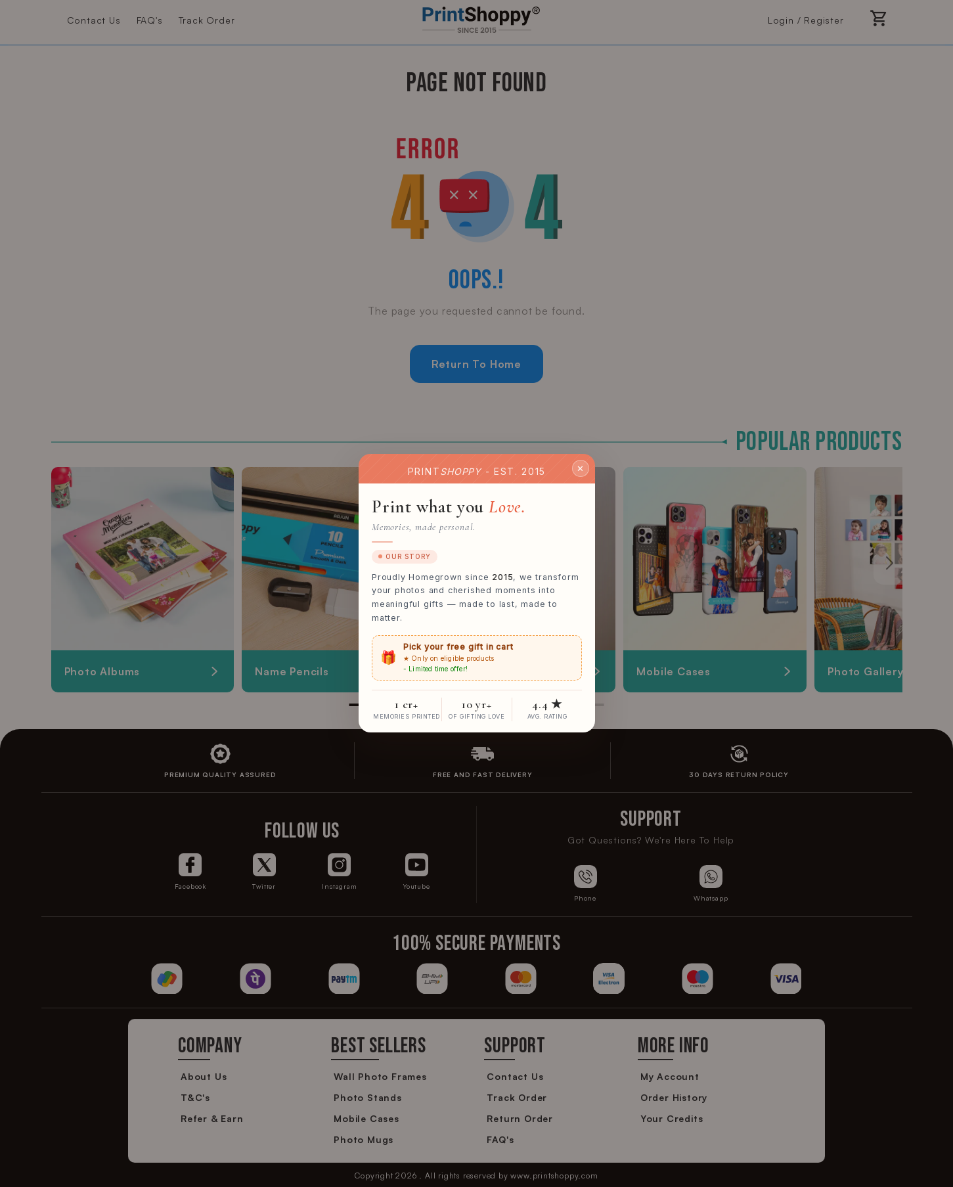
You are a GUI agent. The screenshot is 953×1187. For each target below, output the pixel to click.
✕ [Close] (581, 468)
